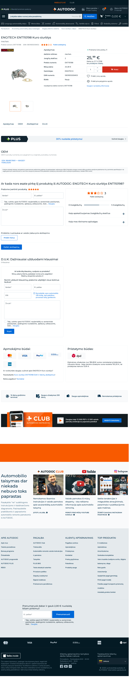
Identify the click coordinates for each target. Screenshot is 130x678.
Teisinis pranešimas (8, 547)
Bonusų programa (7, 551)
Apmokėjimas (70, 547)
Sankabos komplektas (106, 555)
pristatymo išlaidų (96, 63)
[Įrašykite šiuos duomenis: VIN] (17, 295)
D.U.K (45, 124)
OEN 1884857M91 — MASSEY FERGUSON (13, 161)
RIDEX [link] (3, 568)
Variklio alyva (84, 24)
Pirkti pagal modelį (104, 580)
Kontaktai (20, 379)
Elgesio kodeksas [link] (39, 580)
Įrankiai (48, 24)
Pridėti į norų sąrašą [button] (98, 76)
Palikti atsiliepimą (11, 247)
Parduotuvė (5, 29)
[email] (36, 614)
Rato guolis (102, 568)
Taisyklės (36, 559)
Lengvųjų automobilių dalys (15, 24)
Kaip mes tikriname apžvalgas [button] (83, 222)
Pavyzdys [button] (75, 16)
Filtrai (96, 24)
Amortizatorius (103, 551)
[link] (16, 9)
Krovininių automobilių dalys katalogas (26, 29)
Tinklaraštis (37, 547)
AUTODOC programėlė (9, 559)
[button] (90, 9)
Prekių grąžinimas (72, 559)
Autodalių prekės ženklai (107, 592)
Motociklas (35, 24)
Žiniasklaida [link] (5, 555)
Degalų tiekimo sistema (50, 29)
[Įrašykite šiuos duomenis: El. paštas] (46, 287)
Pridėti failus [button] (9, 238)
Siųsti (9, 331)
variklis (125, 24)
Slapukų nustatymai (40, 576)
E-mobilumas (102, 543)
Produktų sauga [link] (71, 568)
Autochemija (102, 572)
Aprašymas (8, 124)
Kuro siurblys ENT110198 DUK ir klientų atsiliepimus (34, 375)
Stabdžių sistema (110, 24)
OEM (20, 124)
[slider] (33, 189)
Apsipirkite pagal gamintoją (107, 576)
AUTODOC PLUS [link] (7, 563)
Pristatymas (69, 551)
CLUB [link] (72, 3)
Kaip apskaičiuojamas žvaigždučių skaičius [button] (89, 213)
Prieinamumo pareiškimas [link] (42, 584)
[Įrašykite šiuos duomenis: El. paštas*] (48, 195)
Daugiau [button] (51, 204)
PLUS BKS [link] (37, 563)
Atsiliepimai (32, 124)
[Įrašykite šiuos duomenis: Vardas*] (16, 195)
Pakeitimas (69, 563)
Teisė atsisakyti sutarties (42, 568)
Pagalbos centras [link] (71, 543)
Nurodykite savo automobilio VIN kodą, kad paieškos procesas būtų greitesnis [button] (47, 295)
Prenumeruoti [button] (63, 614)
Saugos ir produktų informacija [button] (98, 86)
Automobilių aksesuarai (65, 24)
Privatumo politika (39, 572)
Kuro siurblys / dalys (69, 29)
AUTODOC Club (39, 543)
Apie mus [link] (4, 543)
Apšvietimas (102, 547)
